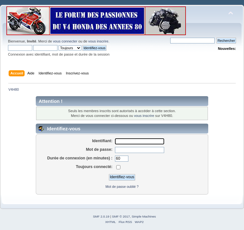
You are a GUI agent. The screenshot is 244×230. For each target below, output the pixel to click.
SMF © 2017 (121, 216)
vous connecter (65, 41)
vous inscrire (98, 41)
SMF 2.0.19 (101, 216)
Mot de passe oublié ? (122, 186)
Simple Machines (144, 216)
